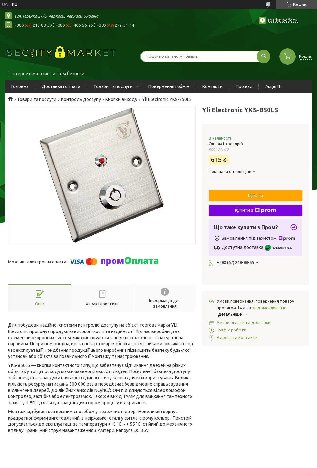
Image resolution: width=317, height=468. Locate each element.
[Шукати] (263, 56)
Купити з (255, 210)
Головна (19, 86)
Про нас (244, 86)
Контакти (212, 86)
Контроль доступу (81, 99)
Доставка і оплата (61, 86)
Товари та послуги (113, 86)
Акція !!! (272, 86)
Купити (255, 195)
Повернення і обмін (168, 86)
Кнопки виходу (121, 99)
